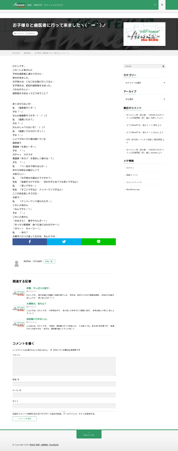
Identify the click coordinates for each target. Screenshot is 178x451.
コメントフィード (134, 182)
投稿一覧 (48, 261)
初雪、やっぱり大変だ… (38, 288)
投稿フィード (132, 175)
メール (17, 390)
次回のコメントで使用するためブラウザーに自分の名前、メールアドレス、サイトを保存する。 (54, 414)
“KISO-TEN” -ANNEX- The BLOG (44, 445)
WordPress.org (132, 189)
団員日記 (31, 33)
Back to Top (89, 435)
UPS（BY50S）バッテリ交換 (138, 139)
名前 (16, 379)
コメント (16, 355)
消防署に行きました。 (37, 319)
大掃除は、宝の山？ (36, 304)
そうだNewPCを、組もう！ (138, 125)
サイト (15, 401)
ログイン (130, 168)
